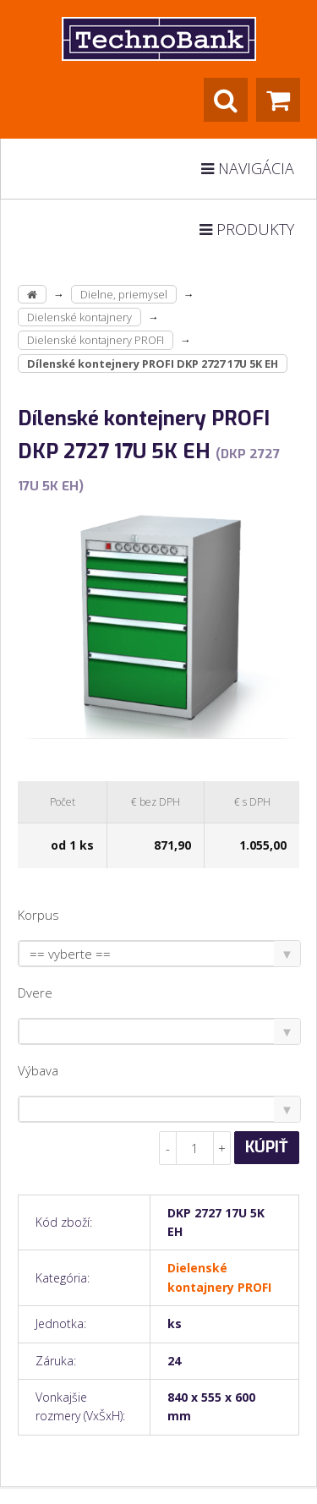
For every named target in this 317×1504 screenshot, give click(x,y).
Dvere (35, 992)
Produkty (246, 229)
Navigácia (247, 168)
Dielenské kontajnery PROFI (95, 339)
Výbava (38, 1070)
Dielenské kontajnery (79, 317)
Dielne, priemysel (123, 294)
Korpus (38, 914)
